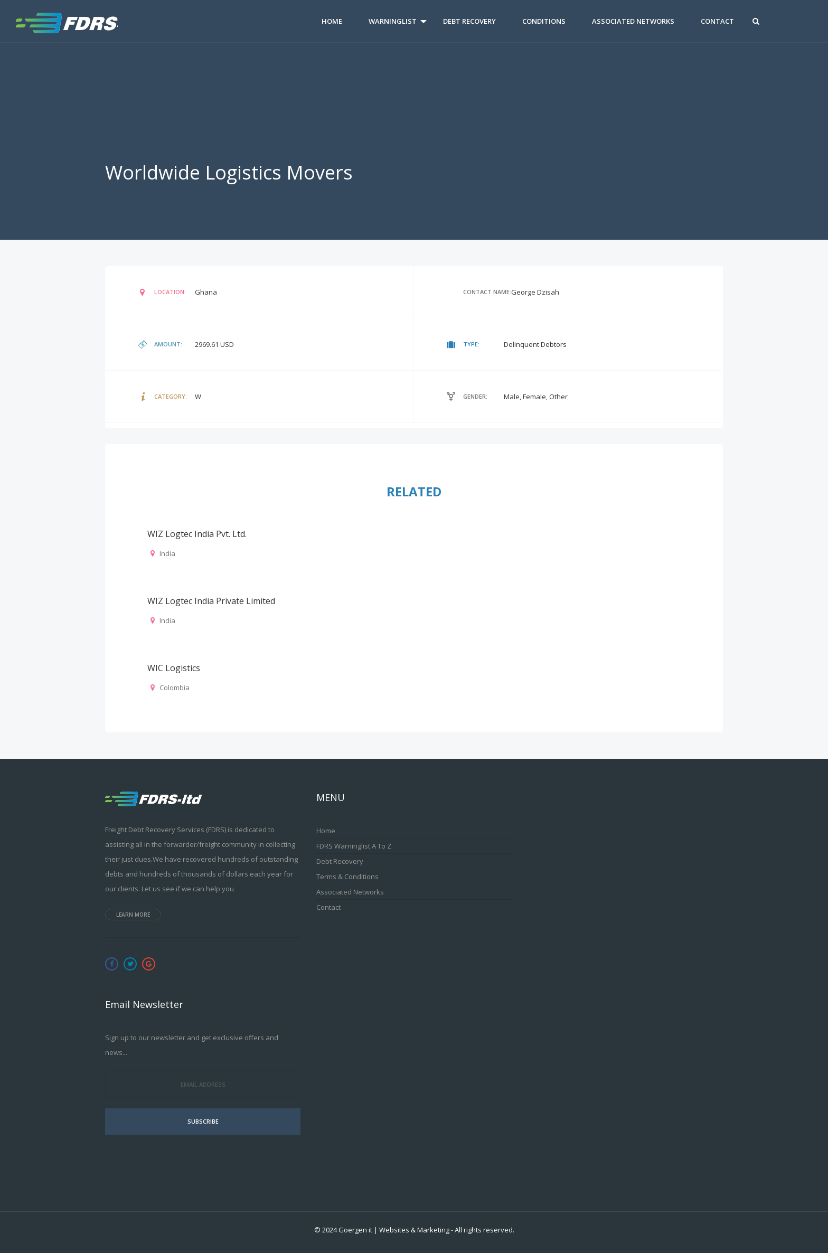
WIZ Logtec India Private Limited (211, 601)
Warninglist (393, 21)
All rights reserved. (484, 1230)
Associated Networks (633, 21)
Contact (717, 21)
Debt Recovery (469, 21)
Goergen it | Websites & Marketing (393, 1230)
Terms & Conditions (347, 876)
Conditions (544, 21)
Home (332, 21)
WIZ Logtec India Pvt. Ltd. (197, 534)
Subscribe (203, 1121)
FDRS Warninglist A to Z (353, 846)
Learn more (133, 914)
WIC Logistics (173, 668)
